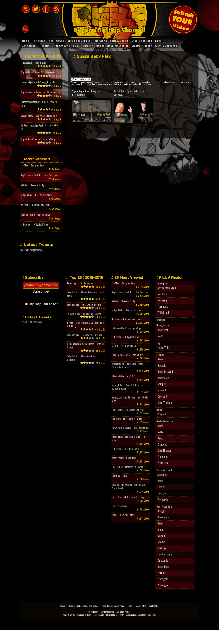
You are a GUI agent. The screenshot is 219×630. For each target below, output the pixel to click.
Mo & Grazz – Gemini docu (124, 346)
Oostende (162, 560)
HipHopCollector (43, 304)
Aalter (161, 432)
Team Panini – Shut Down (124, 458)
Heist (160, 523)
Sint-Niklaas (164, 450)
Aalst (160, 426)
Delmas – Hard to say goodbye (35, 214)
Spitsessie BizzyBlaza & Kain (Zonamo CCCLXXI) (85, 324)
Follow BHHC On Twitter (36, 9)
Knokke (161, 542)
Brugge (161, 511)
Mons (160, 336)
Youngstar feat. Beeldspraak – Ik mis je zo (130, 399)
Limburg (160, 354)
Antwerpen (161, 283)
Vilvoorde (162, 499)
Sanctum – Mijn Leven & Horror (127, 419)
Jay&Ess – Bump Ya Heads (33, 165)
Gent (160, 438)
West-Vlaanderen (164, 506)
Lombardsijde (164, 554)
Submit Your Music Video (183, 19)
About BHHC (141, 606)
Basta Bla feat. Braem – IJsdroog (128, 497)
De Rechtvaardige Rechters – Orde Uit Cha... (39, 127)
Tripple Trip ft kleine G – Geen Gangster (40, 139)
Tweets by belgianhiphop (32, 250)
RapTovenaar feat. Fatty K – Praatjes (39, 175)
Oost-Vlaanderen (164, 421)
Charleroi (162, 330)
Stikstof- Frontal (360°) (123, 376)
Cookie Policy (146, 83)
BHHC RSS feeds (56, 9)
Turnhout (162, 306)
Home (63, 606)
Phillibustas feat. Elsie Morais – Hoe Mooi (129, 438)
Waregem (162, 579)
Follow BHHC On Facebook (46, 9)
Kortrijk (161, 548)
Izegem (161, 536)
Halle (160, 481)
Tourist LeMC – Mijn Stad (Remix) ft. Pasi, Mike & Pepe (129, 365)
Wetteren (163, 463)
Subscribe (40, 291)
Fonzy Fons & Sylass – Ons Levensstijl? (130, 427)
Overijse (162, 493)
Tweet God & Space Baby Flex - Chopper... (129, 92)
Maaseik (161, 390)
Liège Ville (163, 347)
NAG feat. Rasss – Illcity (32, 185)
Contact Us (153, 606)
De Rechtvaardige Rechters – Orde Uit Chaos (86, 345)
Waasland (162, 456)
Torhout (161, 573)
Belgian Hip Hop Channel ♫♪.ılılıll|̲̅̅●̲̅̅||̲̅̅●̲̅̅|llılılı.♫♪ (97, 614)
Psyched (126, 611)
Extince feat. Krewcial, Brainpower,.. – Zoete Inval (130, 486)
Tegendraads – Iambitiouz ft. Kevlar (38, 92)
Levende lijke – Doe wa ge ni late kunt (39, 115)
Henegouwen (162, 325)
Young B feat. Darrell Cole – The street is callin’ (127, 386)
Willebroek (163, 312)
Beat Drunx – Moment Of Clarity (127, 467)
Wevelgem (163, 585)
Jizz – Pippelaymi (120, 506)
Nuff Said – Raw (119, 476)
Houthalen (163, 378)
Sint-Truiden (164, 402)
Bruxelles (160, 319)
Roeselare (163, 566)
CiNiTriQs (152, 614)
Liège (159, 343)
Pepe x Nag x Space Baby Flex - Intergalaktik (87, 92)
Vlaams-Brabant (164, 470)
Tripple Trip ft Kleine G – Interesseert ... (40, 72)
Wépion (161, 414)
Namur (159, 409)
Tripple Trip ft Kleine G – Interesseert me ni (85, 294)
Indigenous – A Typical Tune (34, 224)
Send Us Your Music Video (113, 606)
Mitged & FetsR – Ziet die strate (37, 195)
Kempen (161, 384)
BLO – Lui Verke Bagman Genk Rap (128, 410)
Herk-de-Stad (165, 371)
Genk (160, 359)
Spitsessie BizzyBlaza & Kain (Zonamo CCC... (39, 103)
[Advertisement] (133, 69)
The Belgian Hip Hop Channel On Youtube (25, 9)
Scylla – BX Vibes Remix (123, 515)
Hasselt (161, 365)
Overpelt (162, 396)
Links (130, 606)
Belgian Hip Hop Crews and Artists (83, 606)
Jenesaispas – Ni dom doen (34, 62)
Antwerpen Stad (166, 288)
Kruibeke (162, 444)
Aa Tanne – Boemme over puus (35, 205)
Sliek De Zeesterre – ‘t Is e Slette (128, 355)
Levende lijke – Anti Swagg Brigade (38, 82)
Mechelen (162, 294)
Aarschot (162, 474)
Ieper (160, 529)
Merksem (162, 300)
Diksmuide (163, 517)
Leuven (161, 487)
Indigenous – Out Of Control (125, 449)
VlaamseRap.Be (112, 611)
